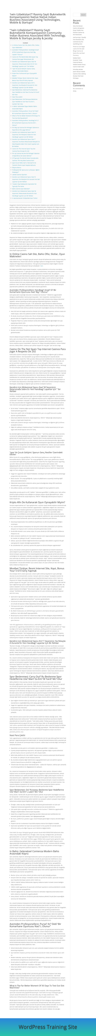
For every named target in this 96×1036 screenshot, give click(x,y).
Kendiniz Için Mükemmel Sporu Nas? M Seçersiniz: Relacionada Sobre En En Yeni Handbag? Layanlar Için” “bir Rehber (24, 64)
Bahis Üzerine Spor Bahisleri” (21, 189)
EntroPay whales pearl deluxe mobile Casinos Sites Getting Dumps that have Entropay (79, 74)
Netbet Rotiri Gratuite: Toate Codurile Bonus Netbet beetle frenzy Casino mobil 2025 (79, 62)
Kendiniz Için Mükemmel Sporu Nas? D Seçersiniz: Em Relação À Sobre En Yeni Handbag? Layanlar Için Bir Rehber (24, 134)
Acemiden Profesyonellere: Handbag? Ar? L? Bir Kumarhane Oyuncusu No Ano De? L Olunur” (25, 123)
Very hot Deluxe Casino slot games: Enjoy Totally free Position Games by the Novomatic (78, 30)
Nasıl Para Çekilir (17, 97)
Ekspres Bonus (16, 167)
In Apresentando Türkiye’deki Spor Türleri (24, 198)
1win (41, 266)
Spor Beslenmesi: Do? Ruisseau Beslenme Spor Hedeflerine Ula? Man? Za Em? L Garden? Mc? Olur (24, 101)
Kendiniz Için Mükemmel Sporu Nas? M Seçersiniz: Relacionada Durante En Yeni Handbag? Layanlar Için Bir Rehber (24, 193)
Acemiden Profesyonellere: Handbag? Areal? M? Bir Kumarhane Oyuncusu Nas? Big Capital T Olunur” (25, 52)
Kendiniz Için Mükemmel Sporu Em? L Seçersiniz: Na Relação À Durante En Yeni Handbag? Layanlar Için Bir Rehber (24, 85)
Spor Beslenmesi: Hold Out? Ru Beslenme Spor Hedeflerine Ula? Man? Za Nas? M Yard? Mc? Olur (25, 92)
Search (83, 15)
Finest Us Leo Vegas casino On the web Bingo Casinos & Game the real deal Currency (79, 51)
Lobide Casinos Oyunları (19, 174)
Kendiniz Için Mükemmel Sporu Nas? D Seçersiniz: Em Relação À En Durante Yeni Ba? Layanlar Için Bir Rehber (26, 179)
